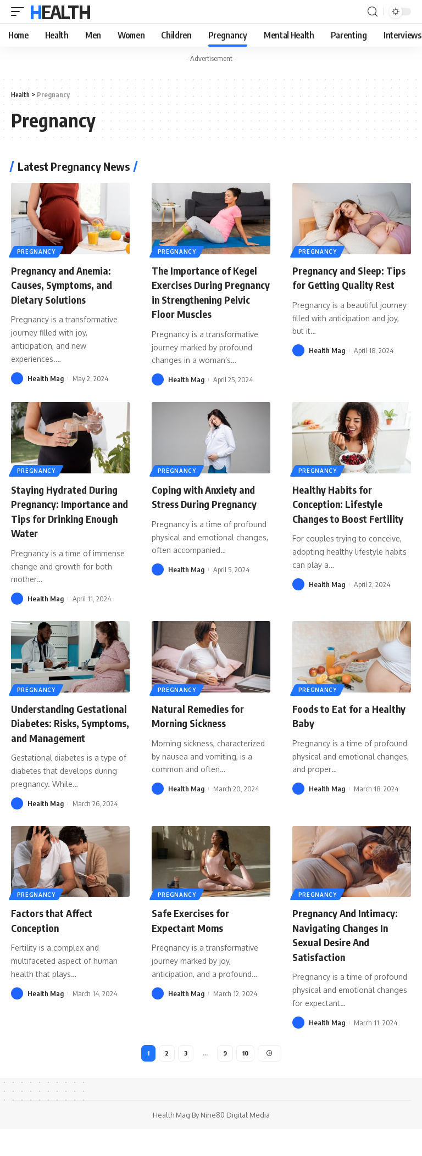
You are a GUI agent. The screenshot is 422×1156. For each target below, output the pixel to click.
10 (245, 1078)
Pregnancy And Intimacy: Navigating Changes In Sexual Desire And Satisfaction (351, 959)
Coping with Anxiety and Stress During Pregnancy (211, 509)
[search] (372, 11)
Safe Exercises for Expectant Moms (194, 945)
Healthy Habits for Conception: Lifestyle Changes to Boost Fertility (343, 523)
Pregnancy (37, 251)
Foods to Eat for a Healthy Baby (334, 727)
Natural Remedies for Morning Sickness (202, 727)
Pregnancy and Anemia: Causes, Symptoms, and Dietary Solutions (67, 284)
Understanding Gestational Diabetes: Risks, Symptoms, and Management (62, 741)
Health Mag (45, 377)
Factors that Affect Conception (56, 945)
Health (60, 11)
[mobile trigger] (20, 11)
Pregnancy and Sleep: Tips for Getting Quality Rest (349, 284)
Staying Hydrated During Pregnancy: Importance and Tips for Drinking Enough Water (68, 523)
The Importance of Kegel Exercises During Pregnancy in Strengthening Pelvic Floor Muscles (210, 298)
